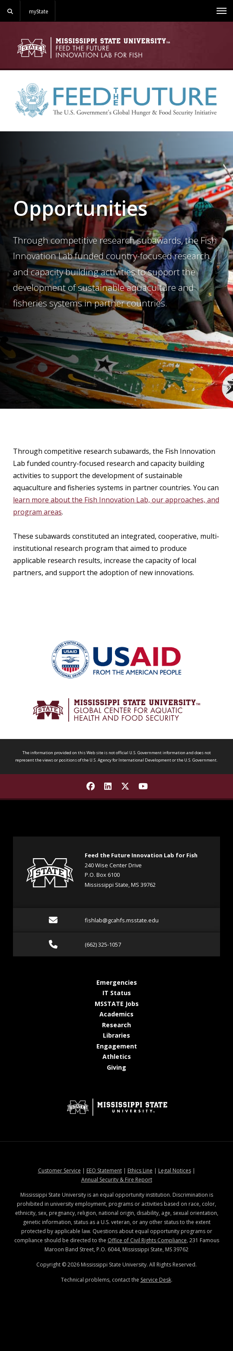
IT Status (116, 993)
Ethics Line (140, 1170)
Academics (116, 1014)
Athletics (116, 1056)
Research (116, 1025)
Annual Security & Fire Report (116, 1179)
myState (38, 11)
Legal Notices (174, 1170)
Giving (116, 1067)
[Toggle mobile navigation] (221, 11)
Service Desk (155, 1279)
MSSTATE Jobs (117, 1003)
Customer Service (59, 1170)
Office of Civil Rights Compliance (147, 1240)
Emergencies (116, 982)
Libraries (116, 1035)
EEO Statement (104, 1170)
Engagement (116, 1046)
